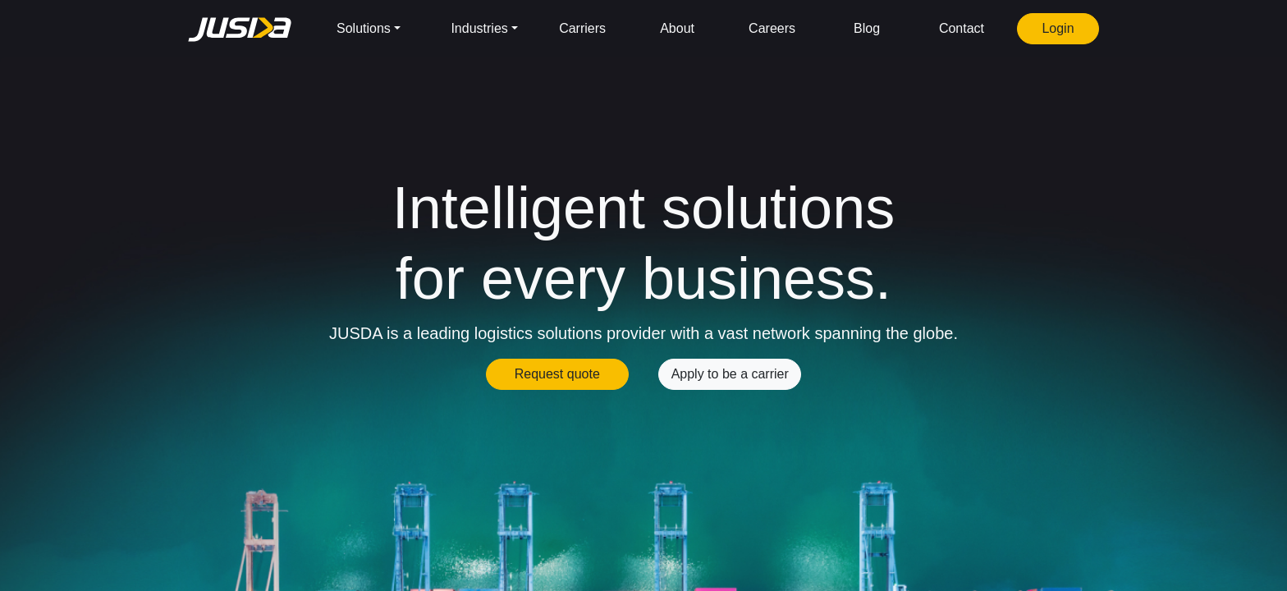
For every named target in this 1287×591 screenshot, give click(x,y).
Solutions (364, 28)
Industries (479, 28)
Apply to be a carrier (730, 374)
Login (1058, 28)
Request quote (557, 374)
